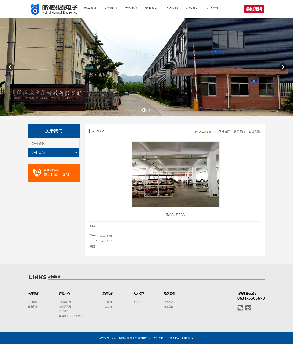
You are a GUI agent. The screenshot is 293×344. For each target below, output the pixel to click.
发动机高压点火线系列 (71, 316)
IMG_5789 (106, 235)
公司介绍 (38, 143)
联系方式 (168, 301)
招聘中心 (138, 301)
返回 (92, 246)
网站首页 (224, 131)
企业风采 (38, 153)
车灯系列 (63, 311)
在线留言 (168, 306)
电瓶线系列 (65, 306)
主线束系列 (65, 301)
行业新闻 (107, 306)
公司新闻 (107, 301)
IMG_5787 (106, 241)
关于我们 (239, 131)
